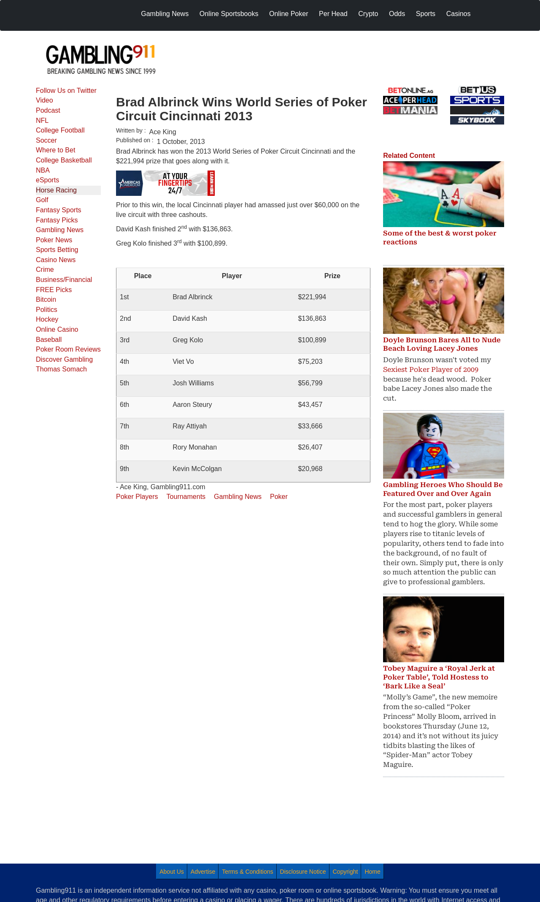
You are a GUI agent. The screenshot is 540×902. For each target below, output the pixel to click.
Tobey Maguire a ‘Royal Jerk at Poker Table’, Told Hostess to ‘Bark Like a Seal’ (439, 677)
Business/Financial (64, 279)
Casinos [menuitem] (458, 13)
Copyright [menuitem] (345, 871)
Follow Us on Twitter (66, 90)
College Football (60, 130)
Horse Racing (56, 190)
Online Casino (57, 329)
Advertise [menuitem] (203, 871)
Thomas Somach (61, 369)
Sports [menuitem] (425, 13)
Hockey (47, 319)
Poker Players (137, 496)
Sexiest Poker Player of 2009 (430, 370)
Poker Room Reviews (68, 349)
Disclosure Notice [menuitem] (303, 871)
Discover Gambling (64, 359)
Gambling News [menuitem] (165, 13)
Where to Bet (55, 150)
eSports (47, 180)
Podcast (48, 110)
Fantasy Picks (57, 220)
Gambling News (60, 229)
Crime (45, 269)
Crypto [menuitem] (368, 13)
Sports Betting (57, 249)
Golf (42, 199)
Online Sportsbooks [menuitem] (229, 13)
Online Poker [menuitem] (288, 13)
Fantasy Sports (58, 210)
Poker (279, 496)
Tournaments (186, 496)
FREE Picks (54, 289)
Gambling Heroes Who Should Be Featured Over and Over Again (443, 489)
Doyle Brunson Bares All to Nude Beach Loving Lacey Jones (442, 344)
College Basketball (64, 160)
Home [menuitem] (372, 871)
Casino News (56, 259)
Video (44, 100)
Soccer (46, 140)
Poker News (54, 240)
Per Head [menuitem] (333, 13)
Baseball (49, 339)
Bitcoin (46, 299)
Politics (46, 309)
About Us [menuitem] (171, 871)
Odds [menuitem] (397, 13)
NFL (42, 120)
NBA (43, 170)
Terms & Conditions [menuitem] (247, 871)
